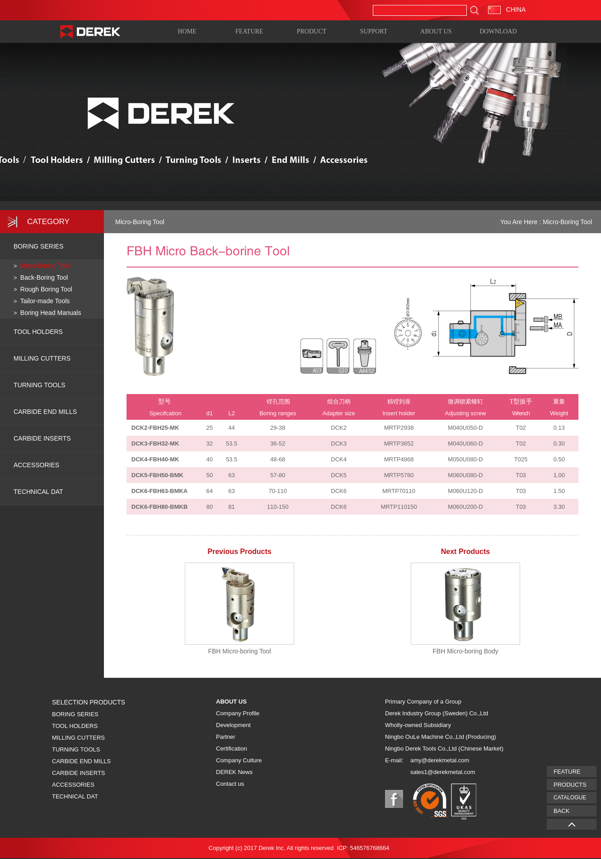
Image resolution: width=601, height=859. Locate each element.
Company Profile (237, 713)
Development (233, 725)
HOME (187, 31)
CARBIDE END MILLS (45, 411)
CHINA (507, 9)
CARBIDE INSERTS (42, 438)
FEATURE (249, 31)
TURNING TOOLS (40, 385)
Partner (225, 736)
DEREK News (234, 772)
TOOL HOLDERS (38, 331)
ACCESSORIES (36, 465)
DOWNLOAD (497, 31)
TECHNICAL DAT (75, 796)
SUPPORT (374, 31)
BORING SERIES (38, 246)
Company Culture (239, 760)
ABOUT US (435, 31)
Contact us (230, 783)
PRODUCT (311, 31)
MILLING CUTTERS (42, 358)
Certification (231, 748)
